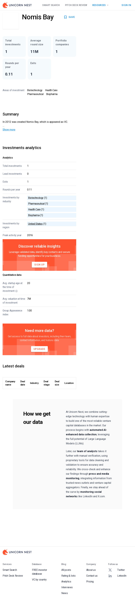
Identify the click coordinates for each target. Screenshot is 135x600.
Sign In (126, 5)
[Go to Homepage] (17, 5)
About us (91, 569)
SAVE (69, 17)
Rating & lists (68, 575)
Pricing (90, 581)
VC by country (39, 579)
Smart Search (51, 5)
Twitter (116, 570)
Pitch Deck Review (76, 5)
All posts (66, 569)
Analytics (66, 581)
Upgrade (39, 349)
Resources (101, 5)
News (64, 593)
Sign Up (39, 265)
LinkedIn (117, 576)
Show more (9, 129)
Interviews (67, 587)
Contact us (92, 575)
